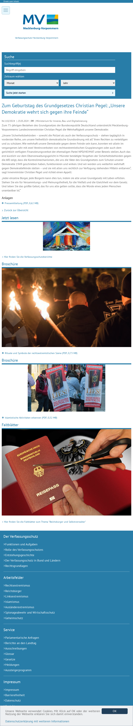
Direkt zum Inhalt (11, 1)
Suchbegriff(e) (12, 63)
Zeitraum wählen (14, 76)
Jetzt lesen (10, 217)
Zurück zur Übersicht (15, 210)
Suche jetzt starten (16, 92)
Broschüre (10, 263)
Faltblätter (10, 424)
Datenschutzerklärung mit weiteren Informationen (37, 721)
